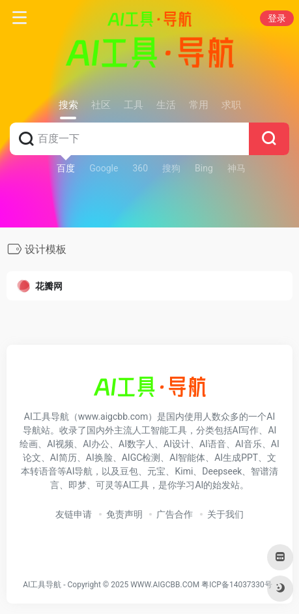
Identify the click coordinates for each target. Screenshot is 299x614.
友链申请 (73, 514)
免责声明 (124, 514)
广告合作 (174, 514)
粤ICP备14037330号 (236, 584)
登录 (277, 18)
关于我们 (225, 514)
